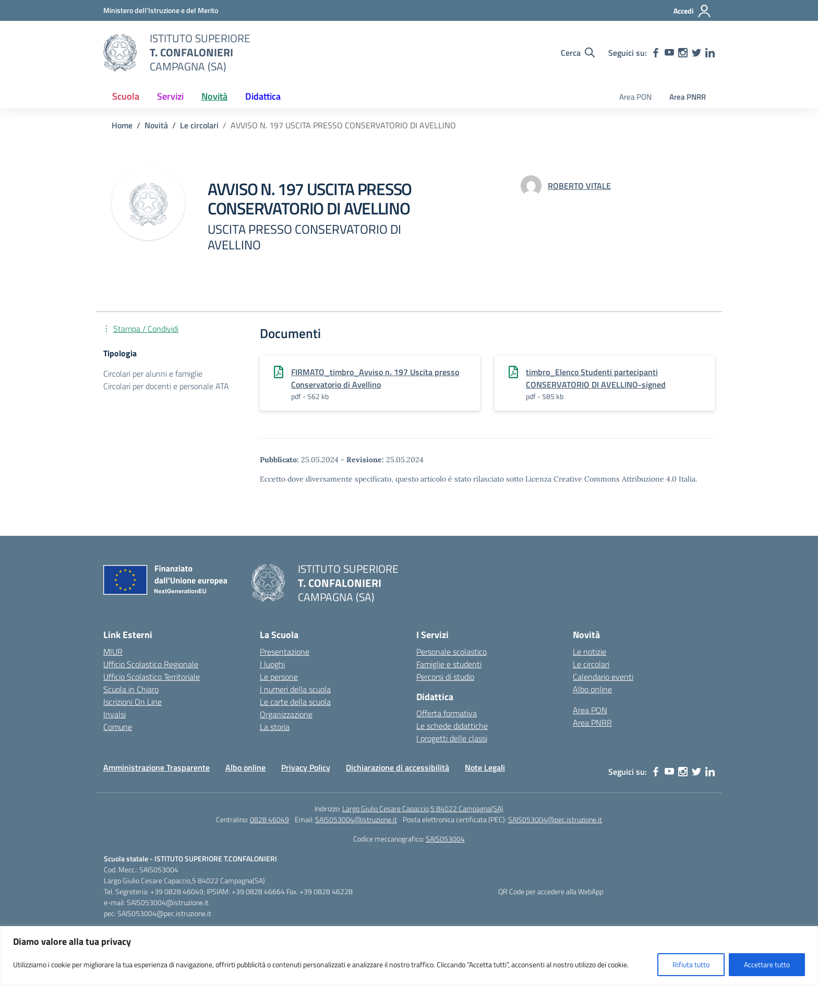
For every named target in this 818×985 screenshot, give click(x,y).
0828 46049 (269, 819)
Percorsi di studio (445, 676)
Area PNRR (687, 97)
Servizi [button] (170, 96)
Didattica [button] (263, 96)
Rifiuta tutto (690, 964)
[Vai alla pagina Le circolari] (199, 125)
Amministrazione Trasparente (156, 767)
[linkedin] (710, 52)
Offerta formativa (446, 713)
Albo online (592, 689)
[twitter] (696, 52)
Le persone (279, 676)
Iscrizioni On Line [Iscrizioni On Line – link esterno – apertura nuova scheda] (132, 701)
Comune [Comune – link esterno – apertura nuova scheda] (117, 726)
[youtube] (669, 52)
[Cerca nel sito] (578, 52)
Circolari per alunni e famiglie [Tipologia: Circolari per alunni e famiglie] (152, 373)
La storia (275, 726)
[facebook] (655, 52)
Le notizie (589, 651)
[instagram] (683, 52)
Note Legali (485, 767)
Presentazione (284, 651)
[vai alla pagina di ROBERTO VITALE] (579, 185)
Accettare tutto (767, 964)
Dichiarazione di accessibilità (397, 767)
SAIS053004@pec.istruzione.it (555, 819)
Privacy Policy (305, 767)
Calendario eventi (603, 676)
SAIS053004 (445, 838)
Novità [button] (214, 96)
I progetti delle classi (451, 738)
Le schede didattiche (452, 725)
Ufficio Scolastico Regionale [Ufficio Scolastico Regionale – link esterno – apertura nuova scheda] (150, 664)
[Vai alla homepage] (120, 52)
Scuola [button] (125, 96)
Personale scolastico (451, 651)
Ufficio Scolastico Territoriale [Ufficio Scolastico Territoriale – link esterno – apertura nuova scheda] (151, 676)
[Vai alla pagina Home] (122, 125)
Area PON (635, 97)
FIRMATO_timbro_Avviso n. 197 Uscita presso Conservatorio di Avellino (375, 378)
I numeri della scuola (295, 689)
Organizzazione (286, 714)
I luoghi (272, 664)
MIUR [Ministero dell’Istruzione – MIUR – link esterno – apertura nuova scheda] (113, 651)
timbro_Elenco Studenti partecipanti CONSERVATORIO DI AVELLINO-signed (596, 378)
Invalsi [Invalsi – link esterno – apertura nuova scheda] (114, 714)
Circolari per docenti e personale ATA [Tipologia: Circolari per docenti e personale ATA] (166, 386)
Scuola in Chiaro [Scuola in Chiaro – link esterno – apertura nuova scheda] (131, 689)
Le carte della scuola (295, 701)
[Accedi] (692, 11)
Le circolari (591, 664)
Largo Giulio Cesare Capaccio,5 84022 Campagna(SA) (422, 808)
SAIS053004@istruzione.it (356, 819)
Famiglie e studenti (449, 664)
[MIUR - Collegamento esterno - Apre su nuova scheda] (160, 10)
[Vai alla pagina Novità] (156, 125)
